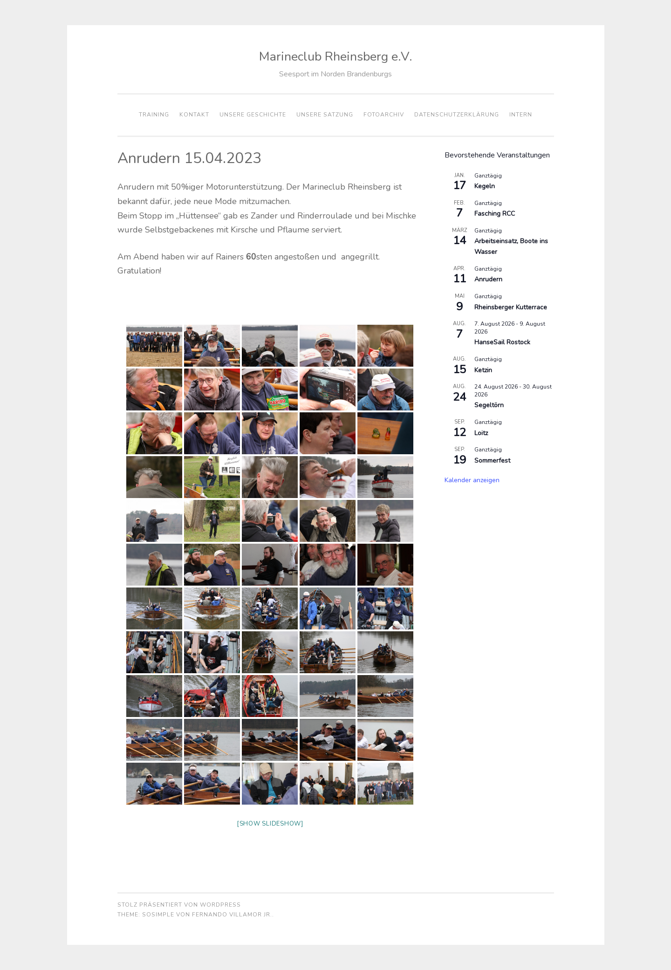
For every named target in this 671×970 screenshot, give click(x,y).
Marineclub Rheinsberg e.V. (335, 56)
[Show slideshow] (270, 824)
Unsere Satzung (324, 114)
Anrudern (488, 279)
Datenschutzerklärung (456, 114)
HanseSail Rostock (502, 342)
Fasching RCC (494, 213)
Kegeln (484, 186)
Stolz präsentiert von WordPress (179, 905)
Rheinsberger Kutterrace (510, 307)
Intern (520, 114)
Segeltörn (489, 405)
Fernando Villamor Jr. (232, 914)
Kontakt (194, 114)
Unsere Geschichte (252, 114)
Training (154, 114)
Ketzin (483, 370)
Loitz (481, 433)
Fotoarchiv (383, 114)
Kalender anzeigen (472, 480)
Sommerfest (492, 460)
